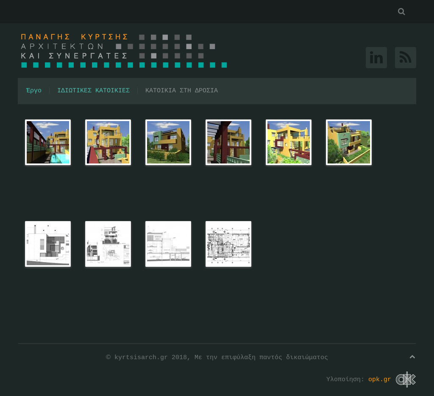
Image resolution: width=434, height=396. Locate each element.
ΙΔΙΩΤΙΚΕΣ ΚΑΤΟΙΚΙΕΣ (93, 91)
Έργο (34, 91)
